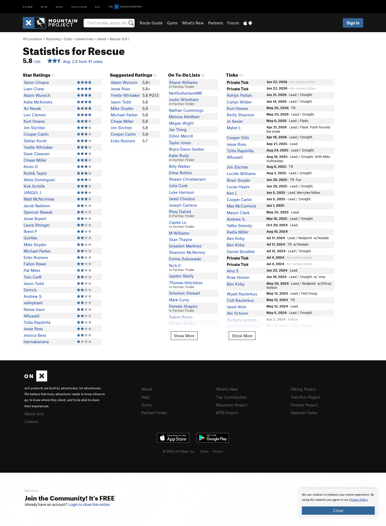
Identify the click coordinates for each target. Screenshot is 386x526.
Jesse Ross (33, 328)
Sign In (353, 22)
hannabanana (36, 341)
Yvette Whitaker (38, 147)
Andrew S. (33, 296)
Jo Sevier (235, 121)
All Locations (32, 39)
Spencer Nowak (38, 212)
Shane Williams (183, 82)
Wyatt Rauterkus (242, 293)
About (146, 389)
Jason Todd (34, 283)
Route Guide (151, 22)
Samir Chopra (36, 82)
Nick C (175, 265)
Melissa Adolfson (184, 116)
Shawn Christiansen (187, 179)
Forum (233, 22)
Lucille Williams (241, 173)
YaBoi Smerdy (239, 225)
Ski (98, 6)
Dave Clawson (37, 153)
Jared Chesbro (182, 198)
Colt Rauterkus (240, 300)
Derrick (30, 289)
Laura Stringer (37, 225)
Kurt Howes (34, 121)
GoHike (30, 237)
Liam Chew (34, 88)
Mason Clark (238, 212)
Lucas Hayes (238, 186)
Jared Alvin (237, 306)
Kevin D (31, 166)
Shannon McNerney (187, 252)
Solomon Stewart (184, 293)
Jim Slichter (34, 127)
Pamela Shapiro (183, 306)
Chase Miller (35, 160)
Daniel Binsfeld (241, 251)
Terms (204, 451)
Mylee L (234, 127)
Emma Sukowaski (185, 258)
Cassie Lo (177, 222)
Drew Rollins (180, 172)
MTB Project (227, 412)
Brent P (30, 231)
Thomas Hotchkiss (185, 282)
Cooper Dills (238, 137)
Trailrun (79, 6)
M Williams (179, 233)
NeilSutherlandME (185, 93)
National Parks (304, 412)
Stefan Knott (35, 140)
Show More (184, 335)
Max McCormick (241, 205)
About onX (34, 413)
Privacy (218, 451)
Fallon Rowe (35, 263)
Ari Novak (32, 108)
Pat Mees (32, 270)
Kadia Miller (237, 231)
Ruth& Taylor (35, 173)
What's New (193, 22)
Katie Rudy (179, 155)
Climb (28, 6)
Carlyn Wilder (239, 101)
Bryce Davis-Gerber (186, 149)
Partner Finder (154, 412)
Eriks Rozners (36, 257)
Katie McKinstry (38, 101)
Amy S (233, 270)
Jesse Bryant (35, 218)
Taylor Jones (180, 142)
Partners (215, 22)
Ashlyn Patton (239, 95)
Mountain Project (231, 404)
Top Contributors (231, 397)
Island (101, 39)
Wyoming (53, 39)
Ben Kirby (235, 238)
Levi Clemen (35, 114)
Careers (31, 421)
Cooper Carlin (36, 134)
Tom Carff (33, 277)
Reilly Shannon (240, 114)
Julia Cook (178, 185)
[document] (338, 503)
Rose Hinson (238, 277)
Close (338, 510)
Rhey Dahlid (180, 211)
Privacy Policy (358, 500)
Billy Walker (179, 166)
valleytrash (33, 302)
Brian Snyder (238, 180)
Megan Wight (181, 123)
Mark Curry (179, 299)
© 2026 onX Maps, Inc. (179, 451)
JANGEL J (32, 192)
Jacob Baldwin (37, 205)
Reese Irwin (34, 309)
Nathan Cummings (186, 110)
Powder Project (304, 404)
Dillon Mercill (181, 136)
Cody (68, 39)
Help (145, 397)
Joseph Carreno (183, 205)
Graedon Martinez (185, 245)
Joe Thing (178, 129)
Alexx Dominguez (39, 179)
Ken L (232, 193)
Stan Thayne (180, 239)
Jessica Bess (35, 335)
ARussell (31, 315)
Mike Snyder (35, 244)
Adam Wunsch (37, 95)
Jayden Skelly (181, 275)
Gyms (172, 22)
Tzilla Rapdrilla (37, 322)
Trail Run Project (305, 397)
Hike (59, 6)
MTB (44, 6)
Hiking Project (303, 389)
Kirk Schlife (34, 186)
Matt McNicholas (39, 199)
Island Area (84, 39)
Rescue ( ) (119, 39)
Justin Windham (184, 99)
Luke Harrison (181, 192)
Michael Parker (37, 251)
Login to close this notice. (89, 504)
